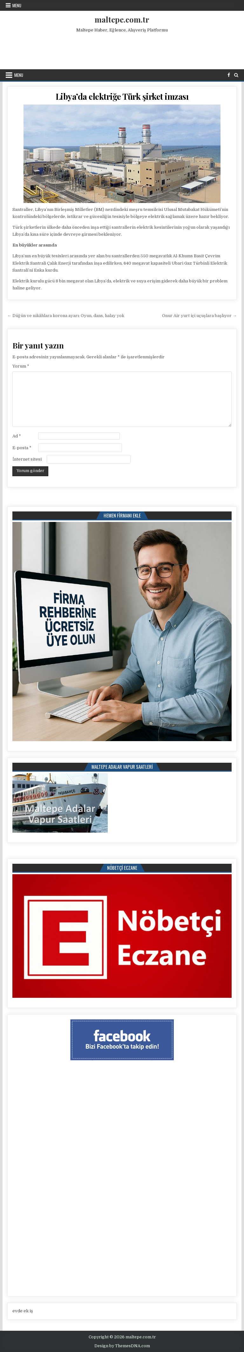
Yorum (20, 366)
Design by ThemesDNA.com (122, 1346)
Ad (16, 436)
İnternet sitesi (27, 459)
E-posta (21, 447)
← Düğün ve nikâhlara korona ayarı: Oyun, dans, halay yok (65, 315)
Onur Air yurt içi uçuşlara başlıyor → (199, 315)
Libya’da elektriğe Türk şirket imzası (122, 96)
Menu (16, 5)
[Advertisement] (122, 49)
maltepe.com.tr (122, 19)
